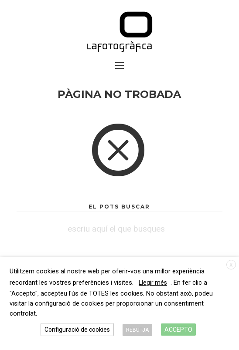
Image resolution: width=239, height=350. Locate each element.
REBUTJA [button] (137, 330)
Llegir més (153, 282)
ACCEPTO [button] (178, 329)
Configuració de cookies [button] (77, 329)
